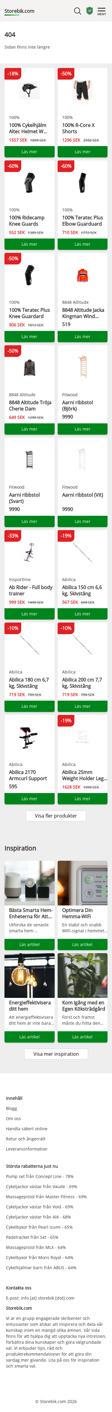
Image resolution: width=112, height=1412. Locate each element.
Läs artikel (29, 944)
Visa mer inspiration (56, 1054)
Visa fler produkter (56, 815)
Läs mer (29, 151)
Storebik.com (19, 11)
